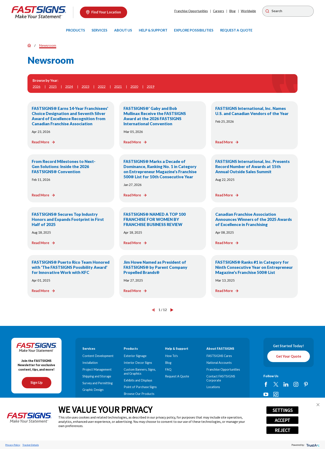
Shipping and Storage (96, 376)
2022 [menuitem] (101, 86)
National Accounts (219, 362)
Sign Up (36, 383)
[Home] (38, 12)
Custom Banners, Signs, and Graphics (140, 371)
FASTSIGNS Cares (219, 356)
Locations (213, 387)
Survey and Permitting (97, 383)
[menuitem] (75, 30)
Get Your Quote (288, 356)
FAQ (168, 369)
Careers (218, 11)
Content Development (98, 356)
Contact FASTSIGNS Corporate (220, 378)
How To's (171, 356)
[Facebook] (265, 384)
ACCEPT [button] (282, 420)
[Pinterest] (305, 384)
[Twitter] (275, 384)
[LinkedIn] (285, 384)
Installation (90, 362)
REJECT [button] (282, 430)
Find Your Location (103, 12)
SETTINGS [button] (282, 410)
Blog (232, 11)
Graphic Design (93, 389)
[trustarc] (313, 444)
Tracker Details (30, 444)
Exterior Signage (135, 356)
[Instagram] (295, 384)
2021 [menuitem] (118, 86)
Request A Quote (177, 376)
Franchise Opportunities (191, 11)
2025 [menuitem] (53, 86)
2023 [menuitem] (85, 86)
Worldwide (248, 11)
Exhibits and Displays (138, 380)
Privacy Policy (12, 444)
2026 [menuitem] (36, 86)
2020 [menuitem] (134, 86)
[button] (318, 404)
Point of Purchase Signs (140, 387)
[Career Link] (275, 394)
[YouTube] (265, 394)
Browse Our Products (139, 394)
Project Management (97, 369)
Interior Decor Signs (138, 362)
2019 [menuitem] (150, 86)
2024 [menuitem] (69, 86)
